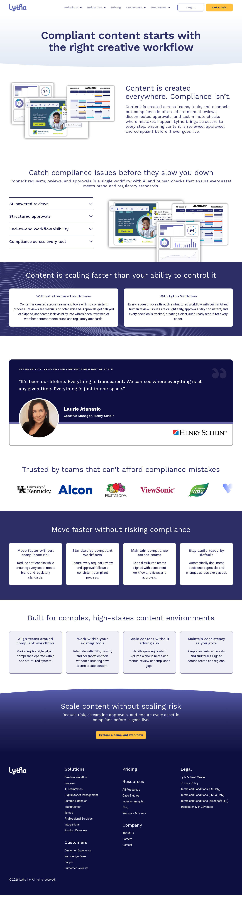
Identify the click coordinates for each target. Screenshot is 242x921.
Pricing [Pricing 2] (130, 794)
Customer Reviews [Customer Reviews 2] (76, 894)
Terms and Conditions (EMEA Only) (202, 820)
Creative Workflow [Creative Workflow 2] (76, 803)
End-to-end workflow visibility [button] (50, 229)
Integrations (72, 850)
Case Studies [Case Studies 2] (131, 821)
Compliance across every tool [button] (50, 241)
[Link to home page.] (18, 7)
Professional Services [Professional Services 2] (79, 844)
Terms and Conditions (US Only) (200, 815)
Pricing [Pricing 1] (116, 7)
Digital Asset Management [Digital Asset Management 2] (81, 820)
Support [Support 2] (69, 888)
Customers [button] (134, 7)
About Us (128, 859)
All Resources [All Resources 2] (131, 815)
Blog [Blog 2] (125, 833)
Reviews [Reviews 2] (70, 809)
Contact (127, 871)
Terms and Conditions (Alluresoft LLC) (204, 826)
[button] (190, 7)
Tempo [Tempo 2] (69, 838)
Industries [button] (94, 7)
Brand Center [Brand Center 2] (73, 832)
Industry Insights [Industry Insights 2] (133, 827)
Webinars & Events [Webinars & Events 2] (134, 839)
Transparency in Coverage (197, 832)
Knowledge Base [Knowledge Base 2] (75, 882)
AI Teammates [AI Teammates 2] (74, 815)
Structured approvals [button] (50, 216)
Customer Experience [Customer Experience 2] (78, 876)
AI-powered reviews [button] (50, 203)
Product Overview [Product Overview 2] (76, 856)
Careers (127, 865)
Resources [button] (158, 7)
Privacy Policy (190, 809)
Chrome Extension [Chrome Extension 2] (76, 826)
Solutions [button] (71, 7)
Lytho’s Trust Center (193, 803)
